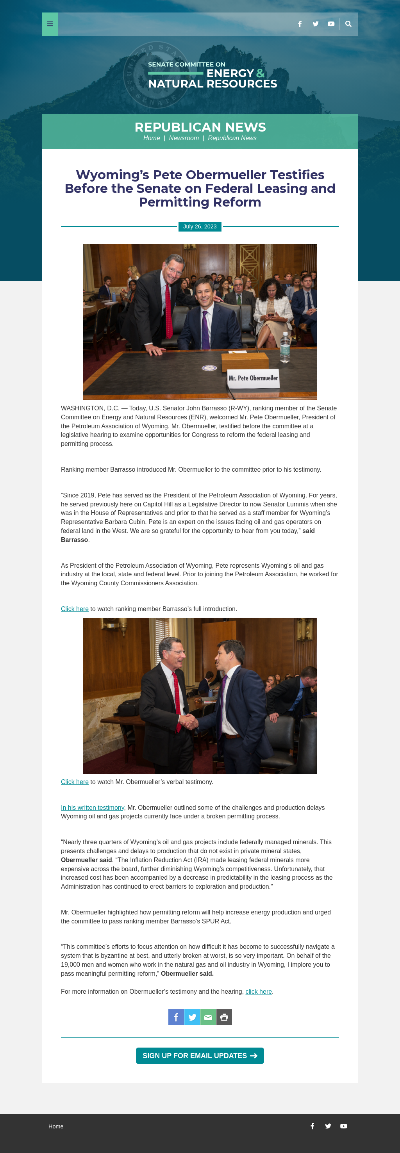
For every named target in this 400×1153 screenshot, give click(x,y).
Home (151, 138)
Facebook (176, 1017)
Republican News (200, 127)
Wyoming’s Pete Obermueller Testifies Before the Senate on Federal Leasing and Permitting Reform (200, 188)
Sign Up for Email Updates (200, 1055)
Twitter (192, 1017)
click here (259, 991)
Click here (75, 609)
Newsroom (184, 138)
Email (208, 1017)
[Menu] (50, 24)
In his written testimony (92, 807)
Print (224, 1017)
